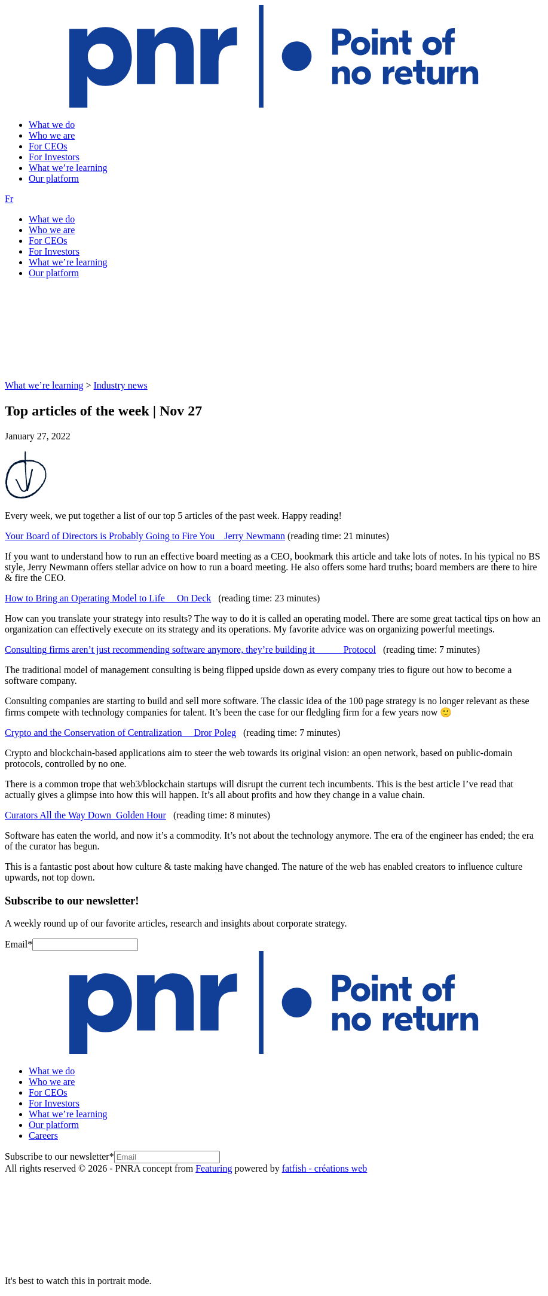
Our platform (54, 178)
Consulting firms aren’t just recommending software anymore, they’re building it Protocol (190, 649)
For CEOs (48, 146)
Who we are (52, 135)
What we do (52, 125)
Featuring (213, 1168)
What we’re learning (68, 168)
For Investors (54, 157)
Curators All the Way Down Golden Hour (85, 815)
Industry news (121, 385)
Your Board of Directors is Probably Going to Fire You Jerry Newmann (145, 536)
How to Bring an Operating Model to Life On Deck (108, 598)
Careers (43, 1135)
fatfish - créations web (325, 1168)
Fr (9, 199)
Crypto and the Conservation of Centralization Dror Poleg (120, 733)
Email (18, 944)
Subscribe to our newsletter (59, 1156)
